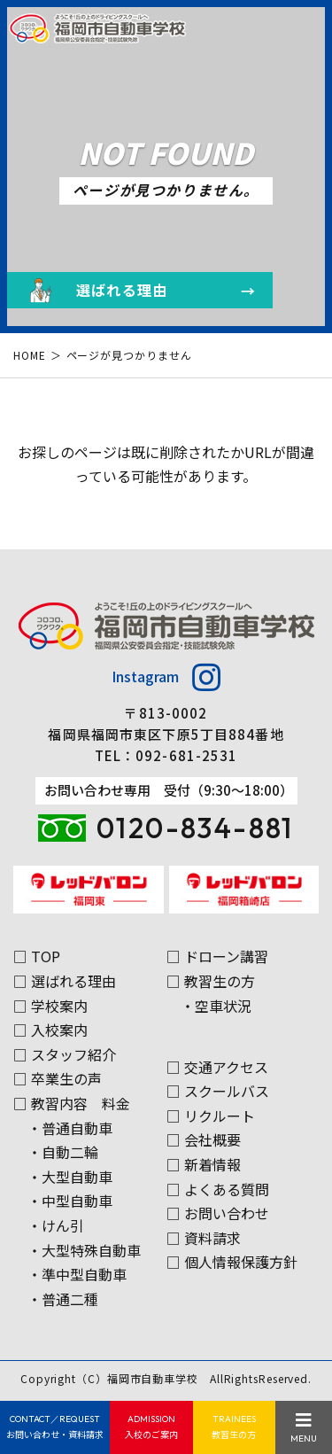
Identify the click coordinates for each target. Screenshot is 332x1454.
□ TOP (36, 956)
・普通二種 (62, 1299)
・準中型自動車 (77, 1274)
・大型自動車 (69, 1176)
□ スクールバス (217, 1090)
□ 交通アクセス (217, 1066)
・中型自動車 (69, 1200)
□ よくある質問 (217, 1189)
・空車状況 (216, 1005)
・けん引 (55, 1225)
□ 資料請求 (203, 1237)
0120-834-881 (195, 827)
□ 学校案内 (50, 1005)
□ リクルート (210, 1115)
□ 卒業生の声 (57, 1078)
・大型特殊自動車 (84, 1250)
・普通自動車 (69, 1128)
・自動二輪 (62, 1151)
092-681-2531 (186, 755)
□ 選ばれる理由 (64, 980)
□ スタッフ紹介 (64, 1054)
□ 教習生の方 (210, 980)
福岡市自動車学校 (152, 1378)
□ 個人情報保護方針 (231, 1261)
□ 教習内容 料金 (71, 1103)
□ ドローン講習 (217, 956)
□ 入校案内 (50, 1029)
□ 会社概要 (203, 1139)
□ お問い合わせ (217, 1213)
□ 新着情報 (203, 1164)
